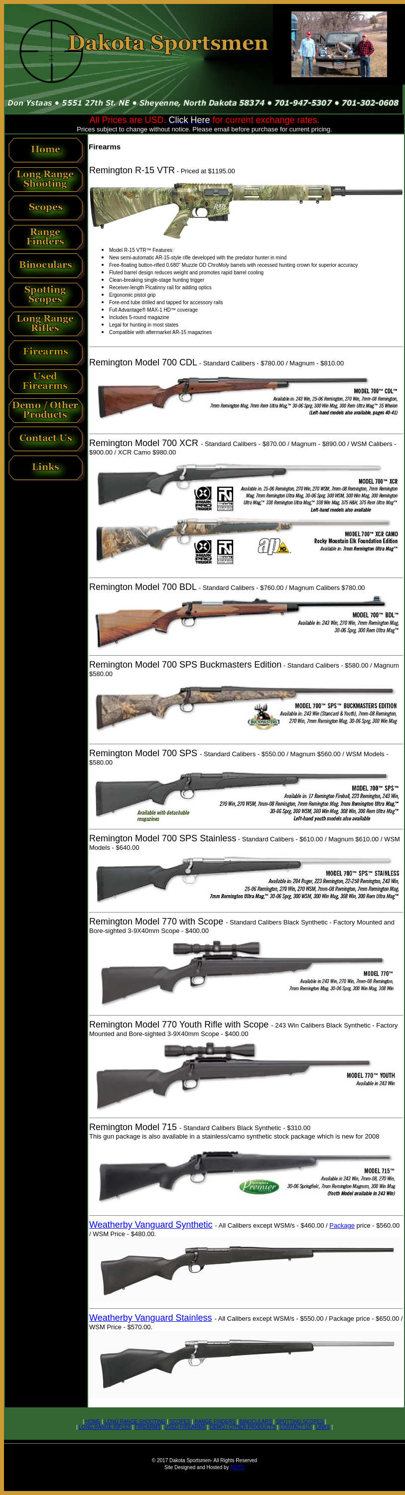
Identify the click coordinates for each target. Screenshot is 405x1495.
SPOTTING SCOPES (300, 1421)
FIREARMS (148, 1427)
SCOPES (180, 1421)
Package (342, 1225)
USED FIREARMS (185, 1427)
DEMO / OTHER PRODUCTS (242, 1427)
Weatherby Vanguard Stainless (150, 1318)
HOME (92, 1421)
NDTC (238, 1467)
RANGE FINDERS (214, 1421)
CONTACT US (296, 1427)
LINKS (323, 1427)
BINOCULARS (256, 1421)
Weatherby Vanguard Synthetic (150, 1225)
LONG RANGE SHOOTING (135, 1421)
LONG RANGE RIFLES (105, 1427)
